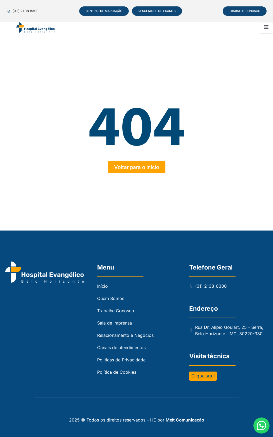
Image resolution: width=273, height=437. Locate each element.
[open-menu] (266, 28)
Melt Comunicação (185, 420)
